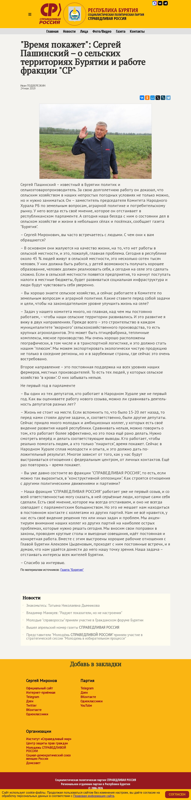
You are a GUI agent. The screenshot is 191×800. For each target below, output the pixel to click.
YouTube (86, 705)
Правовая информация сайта (93, 796)
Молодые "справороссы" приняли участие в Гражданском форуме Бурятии (83, 620)
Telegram (32, 697)
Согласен (177, 794)
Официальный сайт (39, 688)
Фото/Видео (101, 31)
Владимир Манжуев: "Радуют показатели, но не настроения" (72, 613)
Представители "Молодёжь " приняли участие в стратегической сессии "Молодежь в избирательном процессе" (83, 637)
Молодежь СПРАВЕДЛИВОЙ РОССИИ (46, 749)
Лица (84, 31)
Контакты (137, 31)
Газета (120, 31)
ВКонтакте (33, 710)
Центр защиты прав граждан (47, 743)
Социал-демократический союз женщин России (48, 757)
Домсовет (33, 763)
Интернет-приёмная (40, 692)
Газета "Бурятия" (72, 569)
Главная (52, 31)
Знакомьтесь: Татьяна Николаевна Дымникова (61, 606)
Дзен (29, 701)
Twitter (31, 705)
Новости (69, 31)
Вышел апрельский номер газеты (71, 628)
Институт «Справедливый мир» (48, 739)
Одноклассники (37, 714)
